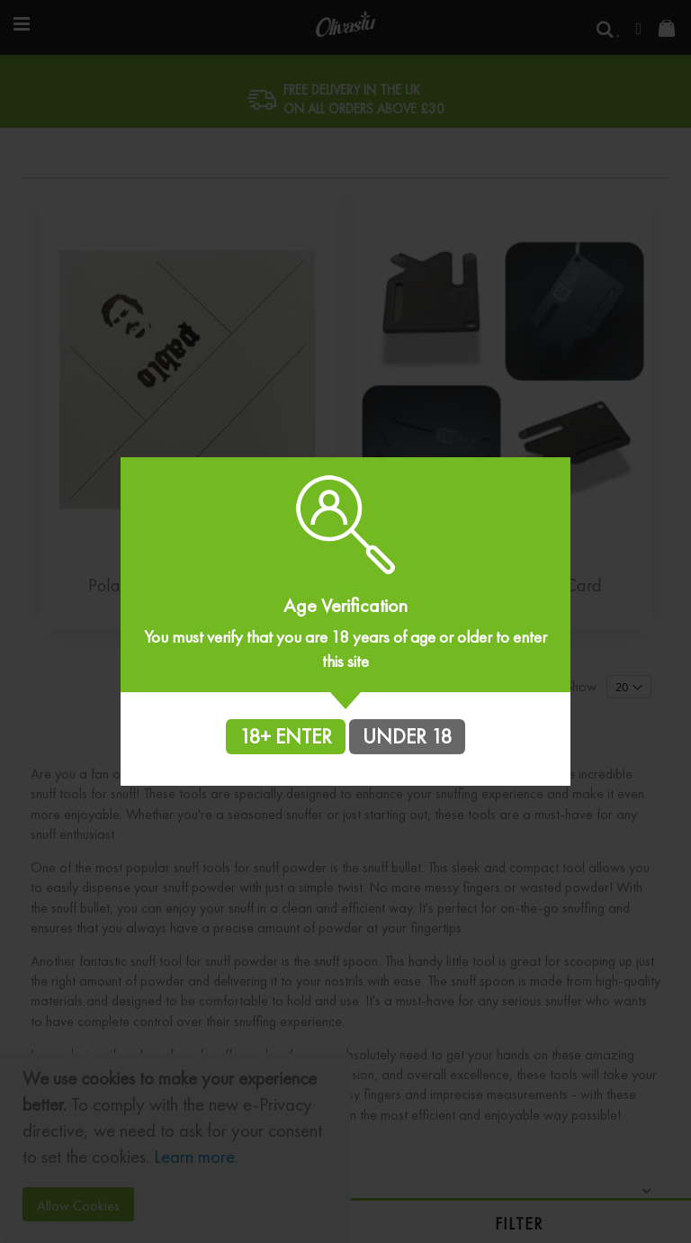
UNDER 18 (407, 736)
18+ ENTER (285, 736)
